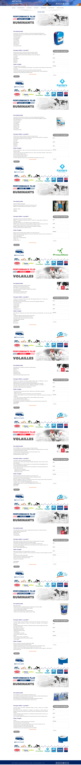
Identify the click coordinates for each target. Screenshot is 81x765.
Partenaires (43, 7)
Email (54, 223)
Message (54, 65)
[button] (16, 76)
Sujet (54, 145)
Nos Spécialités (21, 7)
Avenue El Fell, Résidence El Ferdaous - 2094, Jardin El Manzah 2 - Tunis (32, 762)
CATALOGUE (36, 7)
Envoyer (54, 75)
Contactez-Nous (60, 7)
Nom (54, 219)
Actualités (29, 7)
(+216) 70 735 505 (65, 1)
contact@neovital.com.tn (53, 1)
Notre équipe (51, 7)
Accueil (14, 7)
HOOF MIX (41, 12)
